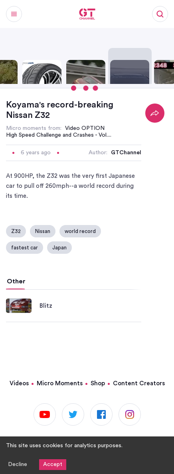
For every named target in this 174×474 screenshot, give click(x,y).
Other (16, 281)
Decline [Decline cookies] (17, 464)
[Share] (154, 113)
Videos (19, 383)
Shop (98, 383)
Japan (59, 247)
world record (80, 231)
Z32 (16, 231)
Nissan (42, 231)
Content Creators (139, 383)
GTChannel (126, 152)
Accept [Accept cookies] (52, 464)
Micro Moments (60, 383)
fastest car (24, 247)
